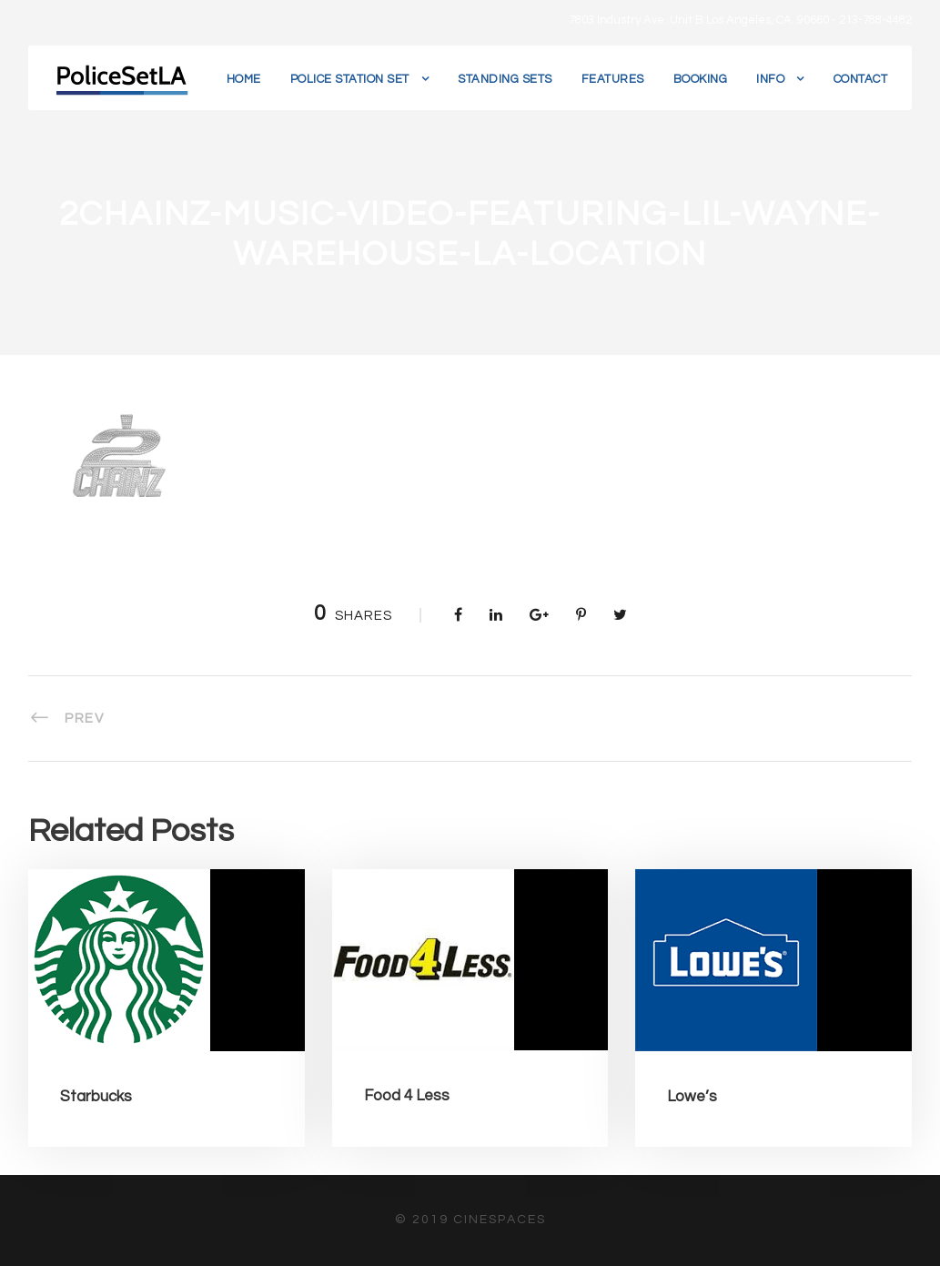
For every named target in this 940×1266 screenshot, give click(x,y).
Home (244, 79)
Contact (861, 79)
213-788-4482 (875, 20)
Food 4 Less (407, 1096)
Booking (700, 79)
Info (770, 79)
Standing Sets (505, 79)
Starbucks (96, 1097)
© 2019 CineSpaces (470, 1219)
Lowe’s (692, 1097)
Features (612, 79)
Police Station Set (349, 79)
